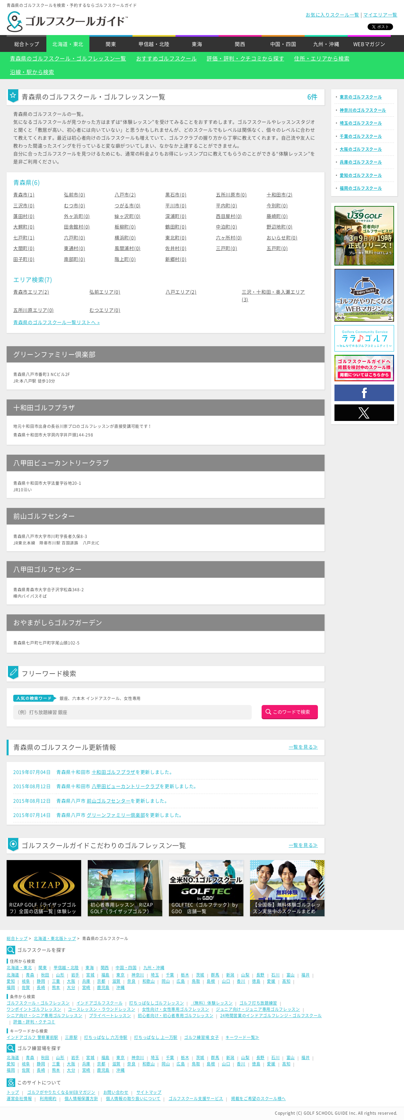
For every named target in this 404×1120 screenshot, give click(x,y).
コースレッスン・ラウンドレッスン (101, 1009)
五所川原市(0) (231, 194)
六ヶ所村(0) (229, 237)
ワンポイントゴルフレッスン (34, 1009)
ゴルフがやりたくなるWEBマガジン (61, 1092)
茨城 (200, 975)
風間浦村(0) (128, 248)
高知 (286, 981)
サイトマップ (149, 1092)
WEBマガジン (369, 44)
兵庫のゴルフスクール (361, 162)
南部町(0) (74, 259)
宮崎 (86, 987)
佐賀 (26, 987)
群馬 (215, 975)
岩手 (75, 975)
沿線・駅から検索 (32, 72)
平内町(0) (226, 205)
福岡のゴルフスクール (361, 188)
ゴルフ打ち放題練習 (258, 1003)
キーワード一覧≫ (242, 1037)
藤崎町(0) (277, 216)
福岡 (11, 987)
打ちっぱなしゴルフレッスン (156, 1003)
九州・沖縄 (326, 44)
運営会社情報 (19, 1098)
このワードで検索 (291, 712)
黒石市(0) (175, 194)
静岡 (41, 981)
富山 (290, 975)
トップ (13, 1092)
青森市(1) (23, 194)
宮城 (90, 975)
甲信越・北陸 (154, 44)
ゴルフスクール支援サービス (196, 1098)
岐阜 (26, 981)
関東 (111, 44)
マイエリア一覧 (380, 15)
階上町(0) (125, 259)
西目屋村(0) (229, 216)
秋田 (45, 975)
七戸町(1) (23, 237)
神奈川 (137, 975)
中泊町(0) (226, 227)
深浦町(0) (175, 216)
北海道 (13, 975)
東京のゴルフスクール (361, 97)
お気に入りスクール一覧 (332, 15)
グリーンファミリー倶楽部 (116, 815)
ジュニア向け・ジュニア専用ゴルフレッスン (258, 1009)
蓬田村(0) (23, 216)
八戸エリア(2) (181, 292)
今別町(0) (277, 205)
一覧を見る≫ (303, 747)
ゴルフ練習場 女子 (201, 1037)
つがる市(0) (128, 205)
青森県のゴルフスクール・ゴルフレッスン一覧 (68, 58)
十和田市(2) (280, 194)
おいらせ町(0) (282, 237)
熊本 (56, 987)
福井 (305, 975)
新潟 (230, 975)
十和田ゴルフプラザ (113, 772)
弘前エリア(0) (105, 292)
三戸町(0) (226, 248)
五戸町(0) (277, 248)
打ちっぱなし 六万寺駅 (105, 1037)
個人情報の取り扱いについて (133, 1098)
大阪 (71, 981)
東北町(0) (175, 237)
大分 (71, 987)
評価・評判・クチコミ (34, 1022)
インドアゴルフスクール (99, 1003)
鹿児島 (103, 987)
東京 (120, 975)
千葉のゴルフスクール (361, 136)
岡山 (166, 981)
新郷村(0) (175, 259)
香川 (241, 981)
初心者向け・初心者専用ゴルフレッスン (176, 1015)
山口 (226, 981)
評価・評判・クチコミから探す (245, 58)
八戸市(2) (125, 194)
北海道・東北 (67, 44)
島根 (211, 981)
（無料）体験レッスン (212, 1003)
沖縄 (120, 987)
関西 (240, 44)
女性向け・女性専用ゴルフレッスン (175, 1009)
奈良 (131, 981)
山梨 (245, 975)
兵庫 (86, 981)
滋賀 (116, 981)
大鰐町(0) (23, 227)
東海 (197, 44)
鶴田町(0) (175, 227)
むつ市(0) (74, 205)
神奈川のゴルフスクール (363, 110)
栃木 (185, 975)
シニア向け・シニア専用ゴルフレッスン (44, 1015)
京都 (101, 981)
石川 (275, 975)
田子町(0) (23, 259)
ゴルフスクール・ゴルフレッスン (38, 1003)
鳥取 (196, 981)
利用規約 (48, 1098)
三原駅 (71, 1037)
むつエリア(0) (105, 310)
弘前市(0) (74, 194)
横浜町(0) (125, 237)
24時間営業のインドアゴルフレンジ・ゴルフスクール (271, 1015)
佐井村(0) (175, 248)
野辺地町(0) (280, 227)
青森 (30, 975)
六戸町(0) (74, 237)
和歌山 (148, 981)
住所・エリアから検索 (321, 58)
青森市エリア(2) (31, 292)
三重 (56, 981)
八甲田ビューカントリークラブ (126, 786)
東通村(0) (74, 248)
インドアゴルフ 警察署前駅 (32, 1037)
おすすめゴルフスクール (166, 58)
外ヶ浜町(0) (77, 216)
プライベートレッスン (110, 1015)
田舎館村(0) (77, 227)
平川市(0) (175, 205)
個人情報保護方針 (81, 1098)
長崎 (41, 987)
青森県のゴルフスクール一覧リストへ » (56, 322)
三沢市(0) (23, 205)
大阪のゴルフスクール (361, 149)
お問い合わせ (115, 1092)
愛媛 (271, 981)
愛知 (11, 981)
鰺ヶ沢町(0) (128, 216)
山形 (60, 975)
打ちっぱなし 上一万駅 (155, 1037)
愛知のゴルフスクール (361, 175)
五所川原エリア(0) (33, 310)
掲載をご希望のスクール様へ (258, 1098)
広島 (181, 981)
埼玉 (155, 975)
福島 (105, 975)
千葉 (170, 975)
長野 (260, 975)
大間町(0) (23, 248)
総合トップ (26, 44)
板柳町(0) (125, 227)
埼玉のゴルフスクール (361, 123)
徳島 (256, 981)
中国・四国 (283, 44)
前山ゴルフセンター (108, 801)
